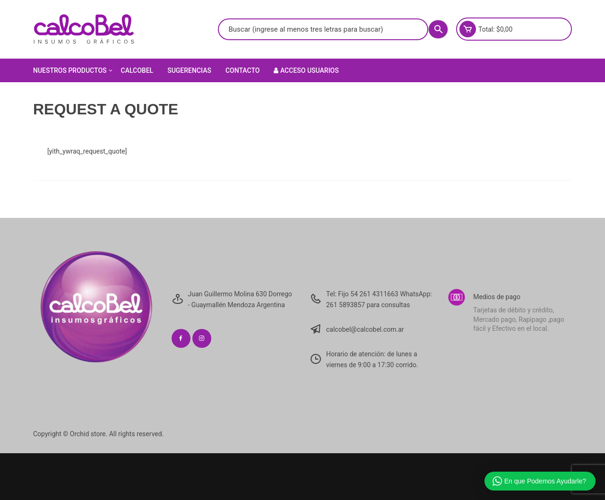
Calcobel (137, 70)
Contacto (242, 70)
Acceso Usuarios (306, 70)
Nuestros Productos (73, 70)
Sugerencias (189, 70)
